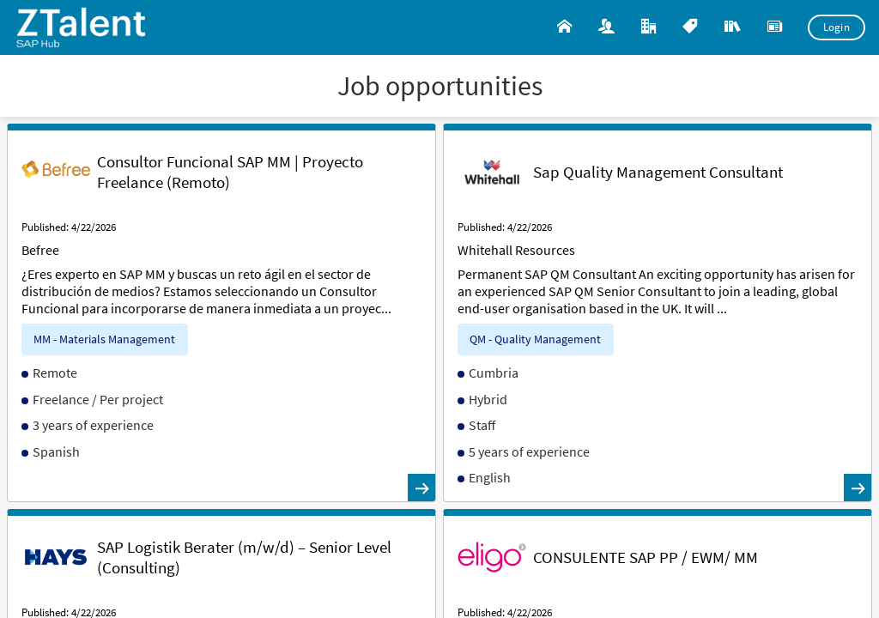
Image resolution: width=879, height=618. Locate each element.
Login (837, 27)
